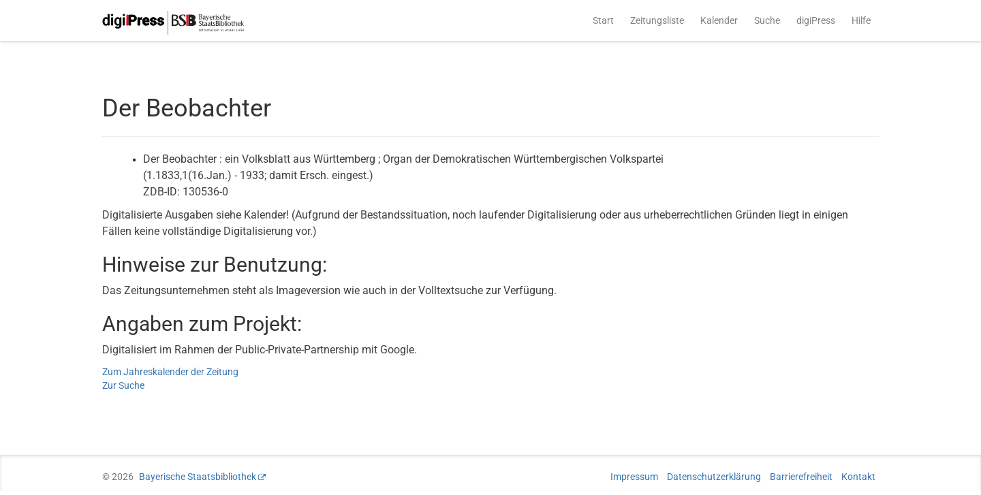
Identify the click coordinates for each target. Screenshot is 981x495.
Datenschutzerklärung (714, 476)
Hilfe (861, 20)
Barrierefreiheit (801, 476)
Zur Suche (123, 385)
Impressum (634, 476)
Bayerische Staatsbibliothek (197, 476)
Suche (767, 20)
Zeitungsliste (657, 20)
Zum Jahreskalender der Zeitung (170, 371)
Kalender (719, 20)
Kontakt (858, 476)
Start (603, 20)
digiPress (815, 20)
